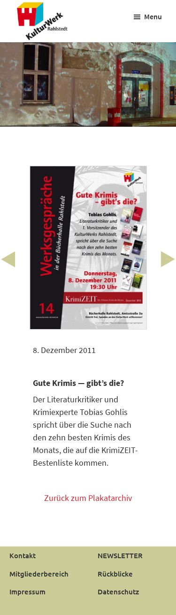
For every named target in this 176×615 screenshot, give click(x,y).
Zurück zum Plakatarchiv (88, 497)
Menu (153, 16)
